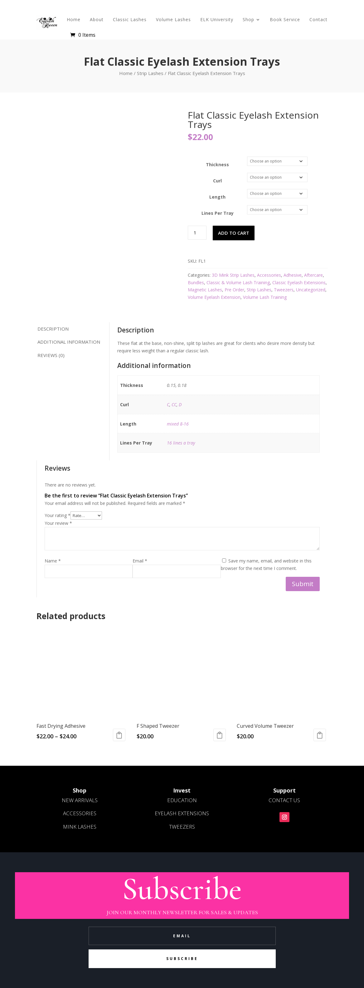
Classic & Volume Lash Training (238, 282)
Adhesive (293, 275)
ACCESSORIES (79, 813)
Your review (58, 523)
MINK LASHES (79, 826)
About (97, 19)
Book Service (285, 19)
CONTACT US (284, 800)
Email (140, 561)
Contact (318, 19)
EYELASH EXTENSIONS (182, 813)
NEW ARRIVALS (80, 800)
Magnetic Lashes (205, 290)
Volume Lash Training (265, 297)
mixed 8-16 (178, 424)
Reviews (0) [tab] (51, 355)
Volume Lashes (173, 19)
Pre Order (234, 290)
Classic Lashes (130, 19)
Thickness (217, 164)
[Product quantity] (197, 233)
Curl (217, 181)
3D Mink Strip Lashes (233, 275)
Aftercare (313, 275)
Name (53, 561)
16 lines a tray (181, 443)
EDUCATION (182, 800)
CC (174, 404)
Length (217, 197)
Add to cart (233, 233)
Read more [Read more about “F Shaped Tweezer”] (219, 735)
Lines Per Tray (217, 213)
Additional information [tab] (68, 342)
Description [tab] (53, 329)
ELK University (216, 19)
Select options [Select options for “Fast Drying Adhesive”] (119, 735)
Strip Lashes (150, 73)
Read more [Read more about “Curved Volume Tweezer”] (319, 735)
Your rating (57, 515)
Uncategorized (310, 290)
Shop (248, 19)
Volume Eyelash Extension (214, 297)
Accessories (269, 275)
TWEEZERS (182, 826)
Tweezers (284, 290)
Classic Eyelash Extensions (299, 282)
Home (73, 19)
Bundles (196, 282)
